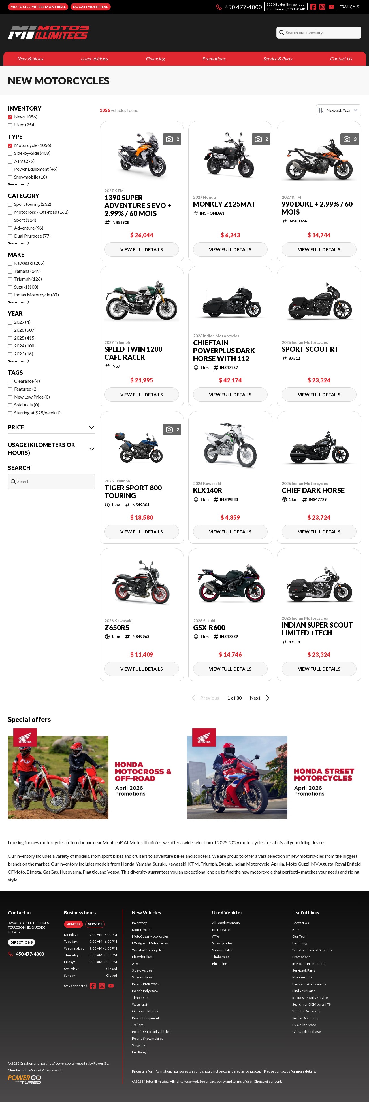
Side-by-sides (142, 970)
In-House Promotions (308, 963)
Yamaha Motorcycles (148, 950)
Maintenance (302, 977)
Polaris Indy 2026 (145, 991)
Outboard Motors (145, 1011)
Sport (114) (25, 219)
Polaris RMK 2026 (145, 984)
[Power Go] (58, 1079)
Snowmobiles (142, 977)
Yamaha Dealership (306, 1011)
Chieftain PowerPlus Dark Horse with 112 (224, 351)
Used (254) (25, 124)
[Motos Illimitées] (48, 33)
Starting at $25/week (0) (38, 412)
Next (260, 697)
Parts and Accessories (309, 984)
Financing (155, 58)
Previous (204, 697)
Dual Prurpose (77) (32, 235)
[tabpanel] (90, 955)
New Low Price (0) (32, 396)
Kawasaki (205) (29, 263)
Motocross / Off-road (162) (41, 212)
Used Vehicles (94, 58)
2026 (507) (25, 329)
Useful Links (305, 912)
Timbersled (141, 997)
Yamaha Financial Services (312, 950)
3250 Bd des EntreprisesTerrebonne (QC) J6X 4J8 (286, 6)
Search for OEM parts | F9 (311, 1004)
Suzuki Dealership (305, 1018)
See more (19, 184)
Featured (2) (26, 388)
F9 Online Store (304, 1025)
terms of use (242, 1081)
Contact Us (341, 58)
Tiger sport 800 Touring (133, 492)
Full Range (140, 1052)
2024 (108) (25, 345)
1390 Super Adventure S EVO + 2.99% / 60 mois (137, 205)
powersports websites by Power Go (82, 1063)
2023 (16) (23, 353)
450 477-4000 (239, 6)
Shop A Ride (40, 1070)
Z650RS (116, 627)
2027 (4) (22, 322)
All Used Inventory (226, 923)
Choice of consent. (268, 1081)
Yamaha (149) (27, 271)
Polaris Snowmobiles (147, 1038)
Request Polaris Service (310, 997)
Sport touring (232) (32, 204)
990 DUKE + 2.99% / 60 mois (317, 208)
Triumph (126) (28, 278)
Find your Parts (303, 991)
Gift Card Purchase (306, 1031)
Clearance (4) (27, 380)
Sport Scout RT (310, 349)
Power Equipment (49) (35, 168)
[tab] (73, 924)
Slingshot (139, 1045)
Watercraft (140, 1004)
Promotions (213, 58)
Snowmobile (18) (30, 176)
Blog (295, 929)
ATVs (136, 963)
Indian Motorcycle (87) (36, 294)
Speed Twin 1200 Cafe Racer (133, 353)
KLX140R (207, 490)
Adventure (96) (28, 227)
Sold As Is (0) (26, 404)
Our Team (300, 936)
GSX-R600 (209, 627)
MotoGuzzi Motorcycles (150, 936)
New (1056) (25, 116)
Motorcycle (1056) (32, 145)
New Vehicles (30, 58)
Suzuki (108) (26, 286)
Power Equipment (145, 1018)
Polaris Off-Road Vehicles (151, 1031)
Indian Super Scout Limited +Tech (317, 629)
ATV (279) (24, 161)
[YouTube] (331, 6)
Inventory (139, 923)
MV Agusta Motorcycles (150, 943)
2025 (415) (25, 337)
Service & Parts (277, 58)
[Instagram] (322, 6)
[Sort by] (338, 110)
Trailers (138, 1025)
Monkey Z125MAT (224, 204)
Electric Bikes (142, 957)
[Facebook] (313, 6)
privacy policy (216, 1081)
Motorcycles (141, 929)
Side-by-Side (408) (32, 153)
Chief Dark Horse (313, 490)
